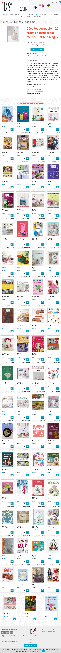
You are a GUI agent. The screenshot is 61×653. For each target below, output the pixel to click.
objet (47, 55)
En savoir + (38, 651)
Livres (36, 14)
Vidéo (28, 16)
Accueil (5, 14)
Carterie (22, 16)
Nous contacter (30, 645)
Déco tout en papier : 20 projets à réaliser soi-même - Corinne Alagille (20, 22)
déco (50, 55)
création (54, 55)
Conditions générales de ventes (9, 641)
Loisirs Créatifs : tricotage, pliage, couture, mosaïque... (23, 21)
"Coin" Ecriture (44, 14)
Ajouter (37, 49)
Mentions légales (5, 643)
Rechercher (36, 16)
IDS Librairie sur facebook (48, 631)
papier (43, 55)
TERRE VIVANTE (54, 14)
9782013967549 (33, 55)
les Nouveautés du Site (15, 14)
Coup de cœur (28, 14)
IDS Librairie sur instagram (49, 629)
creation (40, 55)
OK (43, 651)
